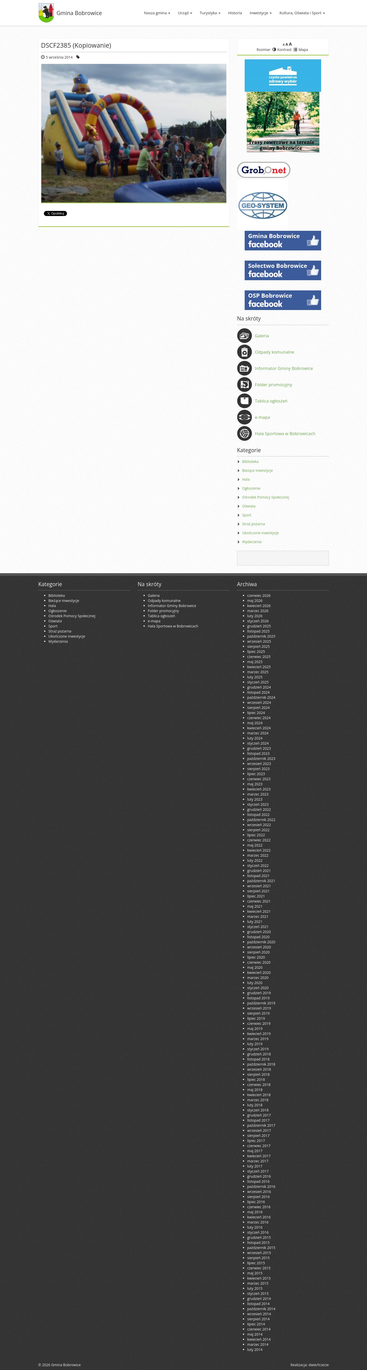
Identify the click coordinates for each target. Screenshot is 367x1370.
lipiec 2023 (256, 773)
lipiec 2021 (256, 896)
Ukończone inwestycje (260, 532)
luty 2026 (255, 615)
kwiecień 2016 (259, 1217)
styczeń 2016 (258, 1232)
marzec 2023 (257, 794)
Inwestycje (261, 12)
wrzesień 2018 (259, 1069)
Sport (246, 515)
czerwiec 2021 (258, 901)
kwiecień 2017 (259, 1155)
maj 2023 (255, 784)
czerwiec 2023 (258, 778)
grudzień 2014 (259, 1298)
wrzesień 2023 (259, 763)
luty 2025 (255, 677)
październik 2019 (261, 1003)
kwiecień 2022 (259, 850)
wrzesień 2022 (259, 824)
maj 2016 (255, 1212)
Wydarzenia (251, 541)
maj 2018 (255, 1089)
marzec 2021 (257, 916)
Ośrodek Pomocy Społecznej (265, 497)
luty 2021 (255, 921)
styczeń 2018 (258, 1110)
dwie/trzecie (319, 1364)
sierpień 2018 (258, 1074)
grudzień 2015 (259, 1237)
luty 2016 (255, 1227)
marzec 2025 (257, 671)
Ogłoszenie (251, 488)
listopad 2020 (258, 936)
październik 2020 (261, 941)
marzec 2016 (257, 1222)
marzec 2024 (257, 733)
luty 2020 (255, 982)
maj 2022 (255, 845)
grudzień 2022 (259, 809)
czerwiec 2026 (258, 595)
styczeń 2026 (258, 621)
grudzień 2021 (259, 870)
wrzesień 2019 (259, 1008)
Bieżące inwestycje (257, 470)
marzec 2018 (257, 1099)
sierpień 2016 (258, 1196)
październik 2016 (261, 1186)
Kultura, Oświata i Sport (302, 12)
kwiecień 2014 (259, 1339)
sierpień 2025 (258, 646)
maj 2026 (255, 600)
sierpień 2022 (258, 829)
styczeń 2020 (258, 987)
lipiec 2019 (256, 1018)
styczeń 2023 (258, 804)
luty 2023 (255, 799)
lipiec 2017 (256, 1140)
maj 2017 (255, 1150)
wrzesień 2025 (259, 641)
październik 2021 (261, 880)
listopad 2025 (258, 631)
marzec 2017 (257, 1161)
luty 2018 (255, 1105)
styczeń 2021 (258, 926)
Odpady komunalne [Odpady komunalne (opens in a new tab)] (274, 352)
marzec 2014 (257, 1344)
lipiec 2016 (256, 1201)
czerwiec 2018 (258, 1084)
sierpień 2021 (258, 891)
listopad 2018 (258, 1059)
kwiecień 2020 (259, 972)
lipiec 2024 (256, 712)
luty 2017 (255, 1166)
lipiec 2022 (256, 834)
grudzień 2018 (259, 1054)
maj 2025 (255, 661)
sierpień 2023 (258, 768)
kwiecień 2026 (259, 605)
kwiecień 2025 (259, 666)
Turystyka (210, 12)
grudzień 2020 (259, 931)
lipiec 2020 (256, 957)
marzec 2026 (257, 610)
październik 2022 (261, 819)
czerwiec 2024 (258, 717)
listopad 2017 (258, 1120)
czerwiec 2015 (258, 1268)
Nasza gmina (157, 12)
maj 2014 (255, 1334)
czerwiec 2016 (258, 1206)
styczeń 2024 (258, 743)
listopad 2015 (258, 1242)
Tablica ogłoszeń (271, 401)
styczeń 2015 (258, 1293)
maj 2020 (255, 967)
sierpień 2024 (258, 707)
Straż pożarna (253, 523)
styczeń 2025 (258, 682)
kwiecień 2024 (259, 728)
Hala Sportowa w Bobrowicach (285, 433)
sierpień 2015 (258, 1257)
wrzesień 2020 (259, 947)
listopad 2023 (258, 753)
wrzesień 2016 (259, 1191)
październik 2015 (261, 1247)
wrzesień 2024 (259, 702)
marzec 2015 (257, 1283)
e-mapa (262, 417)
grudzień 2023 (259, 748)
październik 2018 (261, 1064)
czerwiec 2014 (258, 1329)
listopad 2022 (258, 814)
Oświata (249, 506)
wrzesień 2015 (259, 1252)
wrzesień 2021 (259, 885)
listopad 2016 (258, 1181)
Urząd (185, 12)
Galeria (262, 336)
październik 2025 (261, 636)
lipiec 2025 (256, 651)
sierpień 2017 (258, 1135)
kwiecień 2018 (259, 1094)
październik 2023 (261, 758)
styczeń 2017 (258, 1171)
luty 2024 (255, 738)
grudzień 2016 (259, 1176)
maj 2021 (255, 906)
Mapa (301, 49)
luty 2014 (255, 1349)
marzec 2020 (257, 977)
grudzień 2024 (259, 687)
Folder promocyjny (273, 384)
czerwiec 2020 (258, 962)
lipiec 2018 (256, 1079)
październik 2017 (261, 1125)
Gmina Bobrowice (79, 13)
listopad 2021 (258, 875)
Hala (246, 479)
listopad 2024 (258, 692)
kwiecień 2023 (259, 789)
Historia (235, 12)
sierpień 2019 (258, 1013)
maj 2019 (255, 1028)
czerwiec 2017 (258, 1145)
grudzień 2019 (259, 992)
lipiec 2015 (256, 1262)
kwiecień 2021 (259, 911)
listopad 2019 (258, 998)
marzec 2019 (257, 1038)
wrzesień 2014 (259, 1313)
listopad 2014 (258, 1303)
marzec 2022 (257, 855)
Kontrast (282, 49)
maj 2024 (255, 722)
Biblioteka (250, 461)
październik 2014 (261, 1308)
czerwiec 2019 (258, 1023)
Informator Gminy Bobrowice (284, 368)
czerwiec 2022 (258, 840)
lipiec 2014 (256, 1324)
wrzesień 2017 (259, 1130)
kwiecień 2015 (259, 1278)
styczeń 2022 (258, 865)
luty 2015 (255, 1288)
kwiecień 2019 (259, 1033)
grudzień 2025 (259, 626)
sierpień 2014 (258, 1319)
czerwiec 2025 (258, 656)
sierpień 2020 (258, 952)
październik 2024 (261, 697)
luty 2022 (255, 860)
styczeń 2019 (258, 1048)
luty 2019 (255, 1043)
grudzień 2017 (259, 1115)
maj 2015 (255, 1273)
